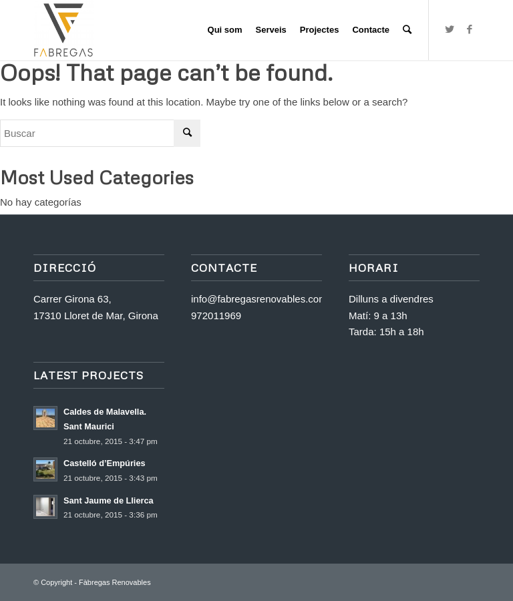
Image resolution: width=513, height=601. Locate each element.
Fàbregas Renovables (115, 582)
